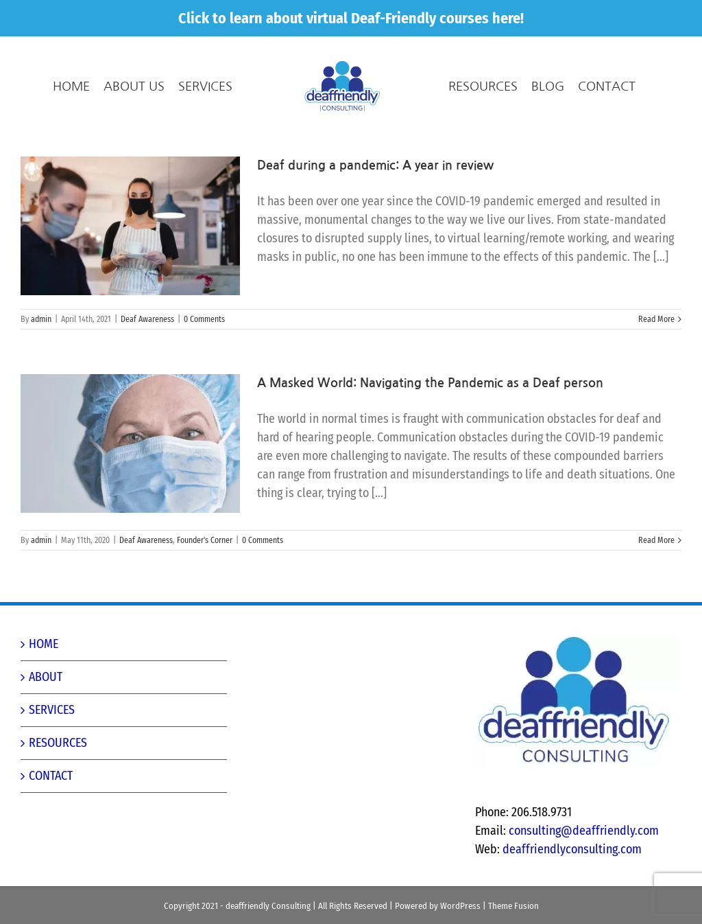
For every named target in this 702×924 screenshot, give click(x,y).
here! (508, 18)
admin (41, 319)
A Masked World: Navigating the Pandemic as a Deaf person (430, 383)
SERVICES (52, 709)
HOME (43, 643)
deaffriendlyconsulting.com (572, 849)
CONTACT (51, 775)
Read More (656, 319)
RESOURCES (58, 742)
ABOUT (45, 676)
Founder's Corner (204, 540)
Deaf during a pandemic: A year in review (375, 165)
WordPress (460, 906)
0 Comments (204, 319)
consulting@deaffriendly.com (584, 830)
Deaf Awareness (147, 319)
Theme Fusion (513, 906)
